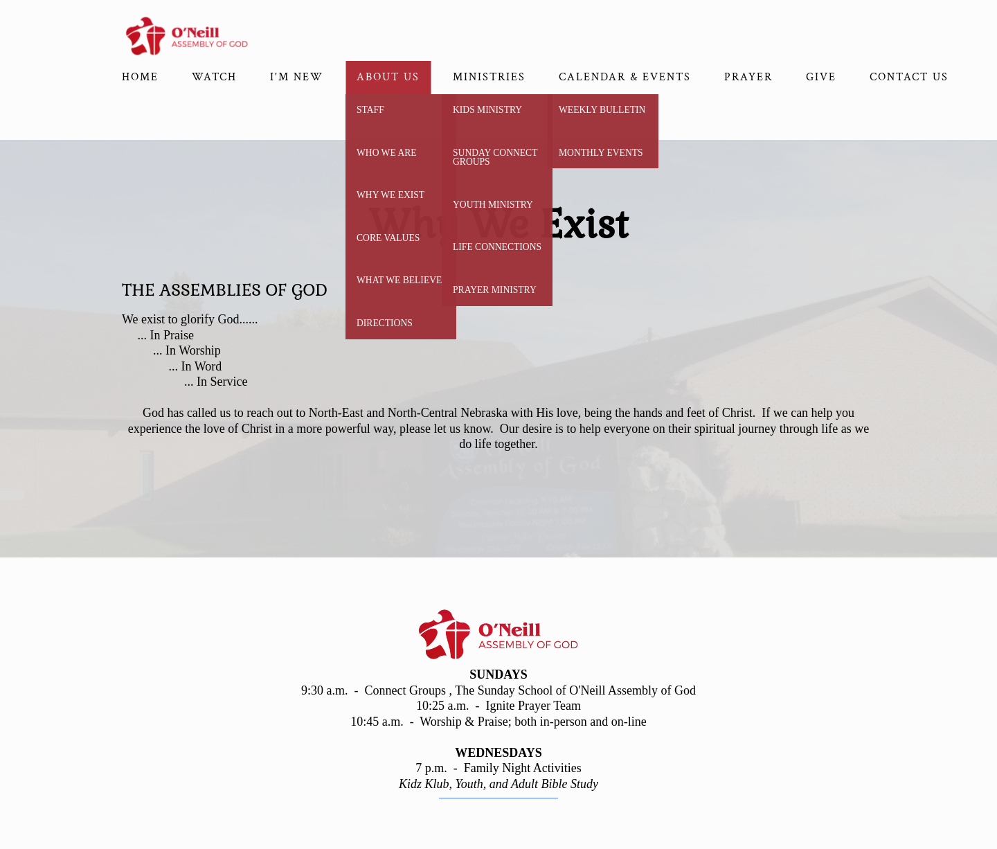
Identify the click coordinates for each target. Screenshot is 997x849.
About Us (388, 77)
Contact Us (909, 77)
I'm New (296, 77)
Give (821, 77)
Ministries (489, 77)
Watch (214, 77)
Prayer (748, 77)
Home (140, 77)
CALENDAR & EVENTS (625, 77)
